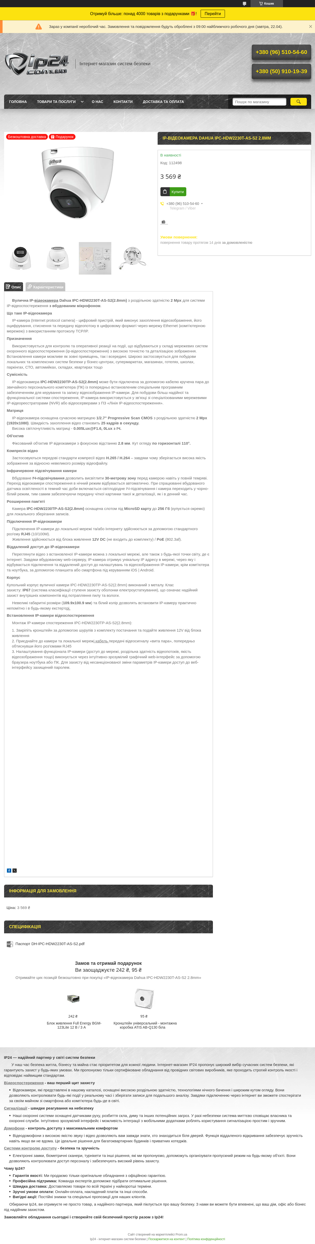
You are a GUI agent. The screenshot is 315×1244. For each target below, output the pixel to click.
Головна (18, 102)
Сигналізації (15, 1108)
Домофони (14, 1128)
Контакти (123, 102)
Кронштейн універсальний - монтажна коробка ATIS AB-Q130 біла (145, 1025)
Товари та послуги (56, 102)
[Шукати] (298, 102)
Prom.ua (181, 1234)
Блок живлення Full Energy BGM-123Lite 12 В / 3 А (74, 1025)
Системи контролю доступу (30, 1148)
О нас (97, 102)
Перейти (213, 14)
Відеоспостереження (24, 1083)
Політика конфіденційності (206, 1239)
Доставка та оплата (163, 102)
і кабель (101, 641)
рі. (68, 608)
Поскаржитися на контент (166, 1239)
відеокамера (46, 300)
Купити (178, 192)
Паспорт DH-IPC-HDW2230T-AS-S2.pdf (50, 944)
